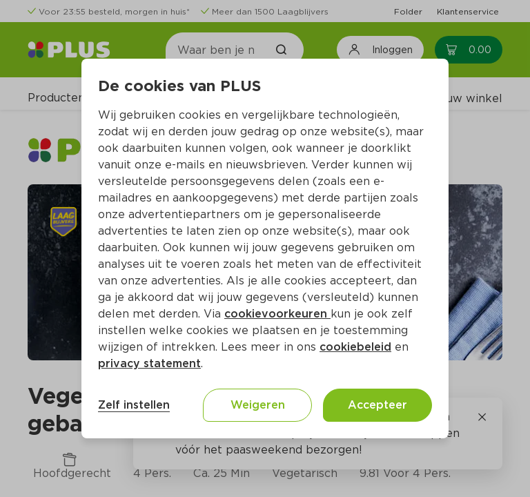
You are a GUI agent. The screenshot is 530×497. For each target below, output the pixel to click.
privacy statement (149, 363)
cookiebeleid (355, 346)
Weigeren (257, 404)
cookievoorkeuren (277, 313)
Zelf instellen (134, 404)
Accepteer (377, 404)
